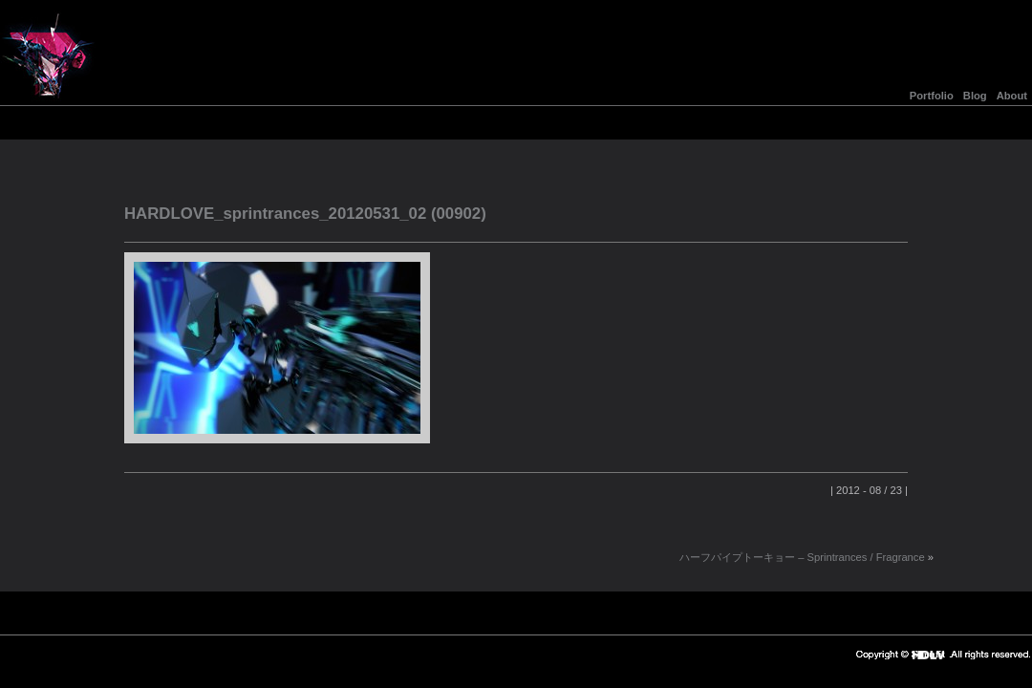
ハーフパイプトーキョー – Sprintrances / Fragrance (802, 557)
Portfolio (932, 95)
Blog (975, 95)
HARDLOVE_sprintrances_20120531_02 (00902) (305, 213)
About (1012, 95)
